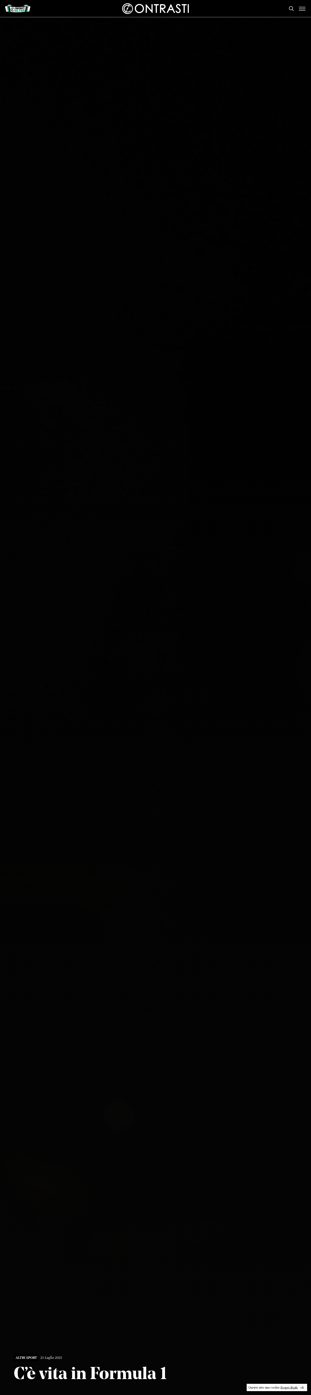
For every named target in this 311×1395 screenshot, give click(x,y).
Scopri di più (289, 1387)
